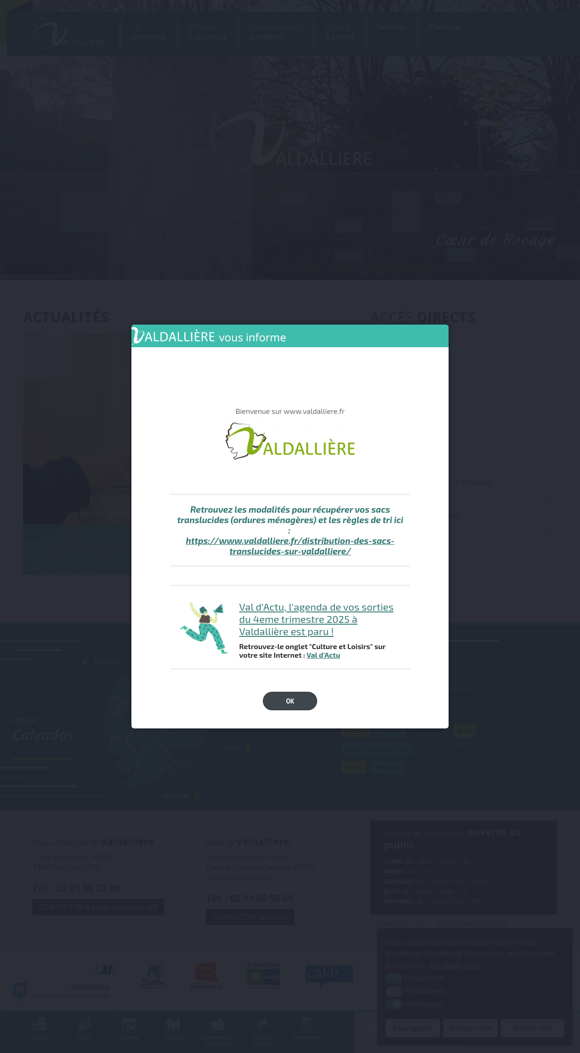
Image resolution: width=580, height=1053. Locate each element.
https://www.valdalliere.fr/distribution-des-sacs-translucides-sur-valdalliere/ (290, 545)
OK (290, 701)
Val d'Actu (323, 654)
